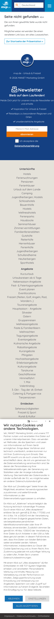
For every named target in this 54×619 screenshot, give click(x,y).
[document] (27, 509)
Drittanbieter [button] (44, 616)
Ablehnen (13, 598)
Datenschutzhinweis (26, 616)
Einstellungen (37, 598)
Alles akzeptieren (27, 605)
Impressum (9, 616)
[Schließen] (50, 421)
